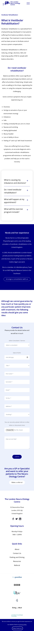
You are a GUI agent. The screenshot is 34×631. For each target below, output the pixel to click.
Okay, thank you (17, 628)
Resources (17, 561)
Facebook (13, 519)
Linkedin (20, 519)
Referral (17, 565)
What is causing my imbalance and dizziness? (15, 181)
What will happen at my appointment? (14, 201)
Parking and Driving (17, 557)
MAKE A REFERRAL (17, 482)
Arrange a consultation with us (17, 279)
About (17, 549)
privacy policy (23, 624)
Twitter (16, 519)
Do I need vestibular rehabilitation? (12, 191)
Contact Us (17, 553)
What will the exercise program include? (13, 210)
